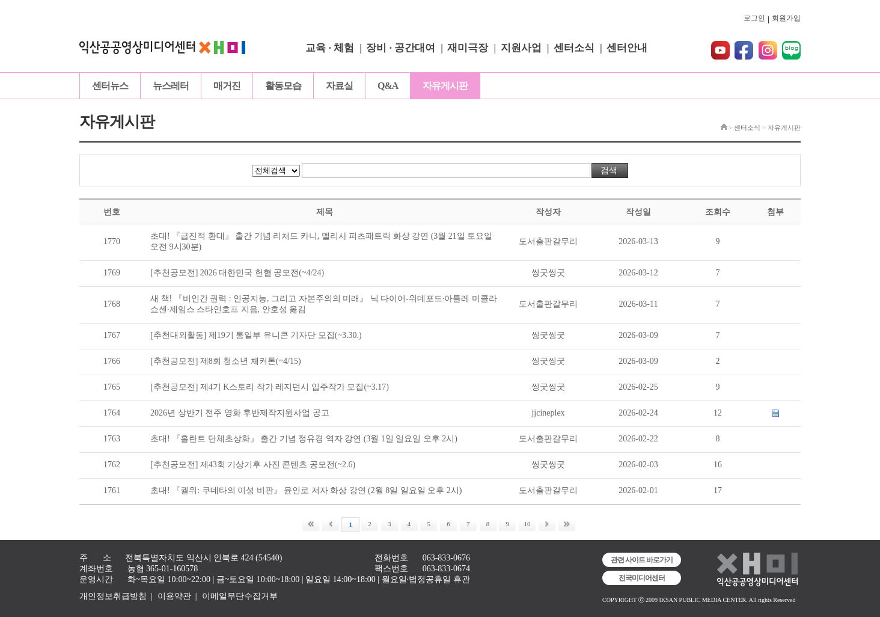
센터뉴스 (110, 86)
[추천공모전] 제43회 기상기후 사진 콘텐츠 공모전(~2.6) (252, 464)
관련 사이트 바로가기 (642, 560)
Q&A (387, 86)
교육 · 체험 (329, 48)
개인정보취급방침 (113, 596)
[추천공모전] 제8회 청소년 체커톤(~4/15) (225, 361)
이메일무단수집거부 (240, 596)
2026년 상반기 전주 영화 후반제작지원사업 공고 (239, 412)
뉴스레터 (171, 86)
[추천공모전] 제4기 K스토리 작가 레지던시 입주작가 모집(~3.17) (269, 386)
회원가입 (786, 18)
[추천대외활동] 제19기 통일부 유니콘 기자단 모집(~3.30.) (256, 335)
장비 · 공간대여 (400, 48)
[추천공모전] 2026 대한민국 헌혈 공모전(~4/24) (237, 272)
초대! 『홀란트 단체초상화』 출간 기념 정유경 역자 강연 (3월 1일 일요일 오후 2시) (303, 438)
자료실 (339, 86)
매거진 (226, 86)
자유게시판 (445, 86)
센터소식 (574, 48)
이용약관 (174, 596)
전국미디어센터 (642, 578)
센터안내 (627, 48)
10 (527, 523)
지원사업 (521, 48)
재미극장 (467, 48)
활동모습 (283, 86)
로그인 (754, 18)
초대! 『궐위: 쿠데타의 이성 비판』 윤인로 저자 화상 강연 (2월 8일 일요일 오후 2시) (306, 490)
